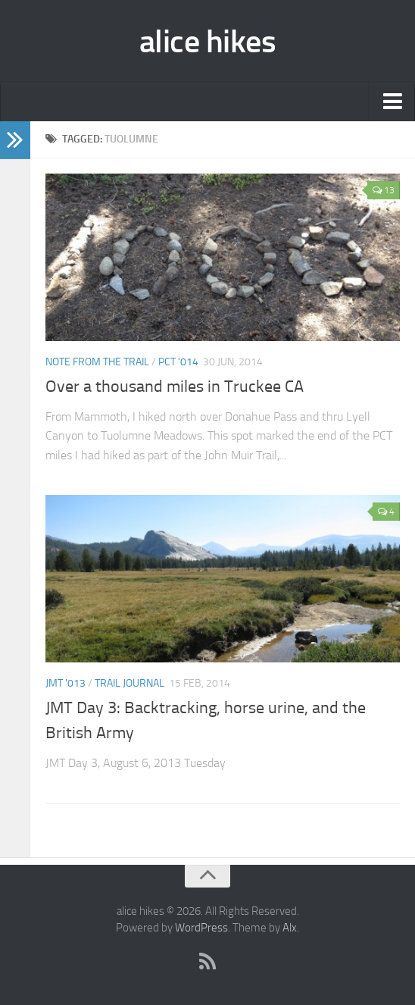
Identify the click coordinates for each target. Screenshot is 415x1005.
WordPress (201, 928)
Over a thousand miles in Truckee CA (174, 386)
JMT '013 (65, 683)
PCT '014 (178, 361)
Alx (289, 928)
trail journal (129, 683)
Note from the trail (97, 361)
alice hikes (207, 42)
